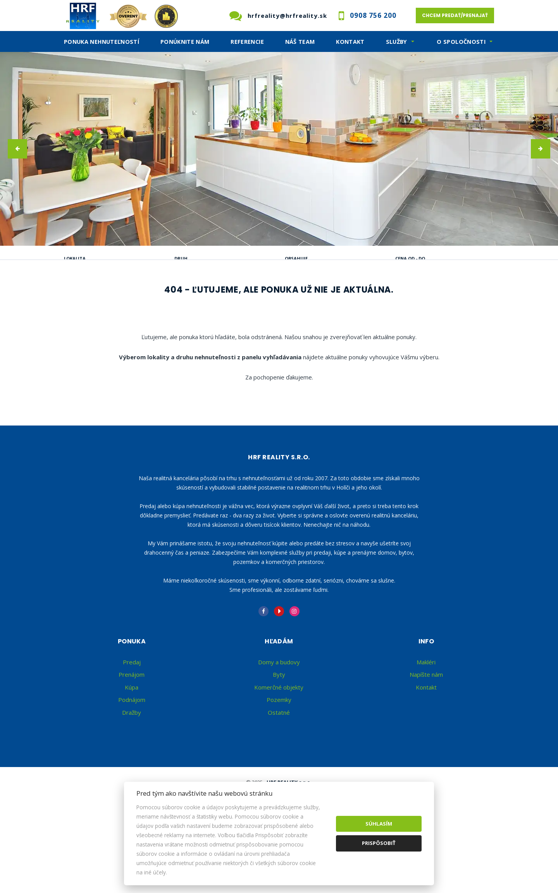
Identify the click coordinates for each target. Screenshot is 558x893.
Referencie (247, 41)
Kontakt (350, 41)
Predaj (88, 298)
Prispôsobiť (379, 843)
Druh (181, 258)
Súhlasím (378, 823)
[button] (17, 149)
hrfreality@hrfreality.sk (287, 15)
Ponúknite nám (185, 41)
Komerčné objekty (278, 746)
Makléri (426, 720)
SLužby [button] (396, 41)
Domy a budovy (279, 720)
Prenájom (138, 298)
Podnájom (233, 298)
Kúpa (185, 298)
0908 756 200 (373, 15)
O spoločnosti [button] (461, 41)
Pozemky (279, 758)
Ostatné (279, 771)
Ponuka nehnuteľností (101, 41)
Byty (279, 733)
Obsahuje (296, 258)
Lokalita (75, 258)
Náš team (300, 41)
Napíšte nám (426, 733)
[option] (279, 149)
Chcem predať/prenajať (455, 15)
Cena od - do (410, 258)
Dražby (131, 771)
